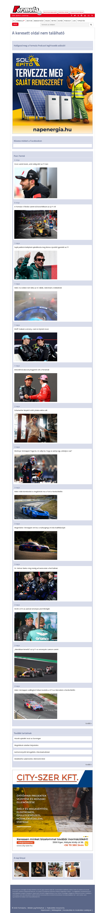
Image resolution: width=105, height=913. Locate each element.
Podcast (67, 21)
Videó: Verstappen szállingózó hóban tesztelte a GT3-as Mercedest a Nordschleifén (44, 704)
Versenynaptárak (76, 12)
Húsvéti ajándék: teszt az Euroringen (27, 738)
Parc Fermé (19, 156)
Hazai (47, 21)
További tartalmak (23, 733)
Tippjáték (81, 21)
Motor (29, 21)
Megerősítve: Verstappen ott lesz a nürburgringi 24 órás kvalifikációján (39, 543)
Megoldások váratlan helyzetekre (26, 745)
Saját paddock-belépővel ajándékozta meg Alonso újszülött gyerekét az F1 (41, 262)
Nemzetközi (39, 21)
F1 (14, 21)
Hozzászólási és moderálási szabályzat (77, 910)
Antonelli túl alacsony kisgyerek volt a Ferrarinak (35, 385)
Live (74, 21)
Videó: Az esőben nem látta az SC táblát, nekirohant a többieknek (38, 304)
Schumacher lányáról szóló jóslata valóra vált (35, 426)
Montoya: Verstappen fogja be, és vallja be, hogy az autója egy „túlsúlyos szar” (43, 466)
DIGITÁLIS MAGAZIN (50, 12)
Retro (54, 21)
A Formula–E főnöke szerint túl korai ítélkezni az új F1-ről (35, 222)
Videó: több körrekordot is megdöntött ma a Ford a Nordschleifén (38, 504)
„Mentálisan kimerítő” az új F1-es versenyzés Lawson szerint (36, 664)
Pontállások (63, 12)
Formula (20, 21)
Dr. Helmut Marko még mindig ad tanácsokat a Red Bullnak (36, 583)
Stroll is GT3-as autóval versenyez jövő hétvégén (35, 624)
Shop (15, 24)
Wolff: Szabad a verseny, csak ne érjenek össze (35, 344)
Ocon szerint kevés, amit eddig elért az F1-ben (35, 180)
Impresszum (45, 910)
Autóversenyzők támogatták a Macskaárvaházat (32, 752)
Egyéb (60, 21)
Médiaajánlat (56, 910)
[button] (92, 15)
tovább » (89, 723)
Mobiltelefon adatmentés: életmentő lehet (29, 759)
